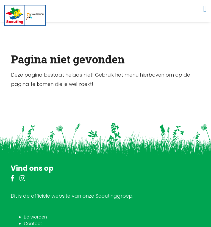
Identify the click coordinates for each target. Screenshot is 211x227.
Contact (33, 223)
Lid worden (35, 217)
